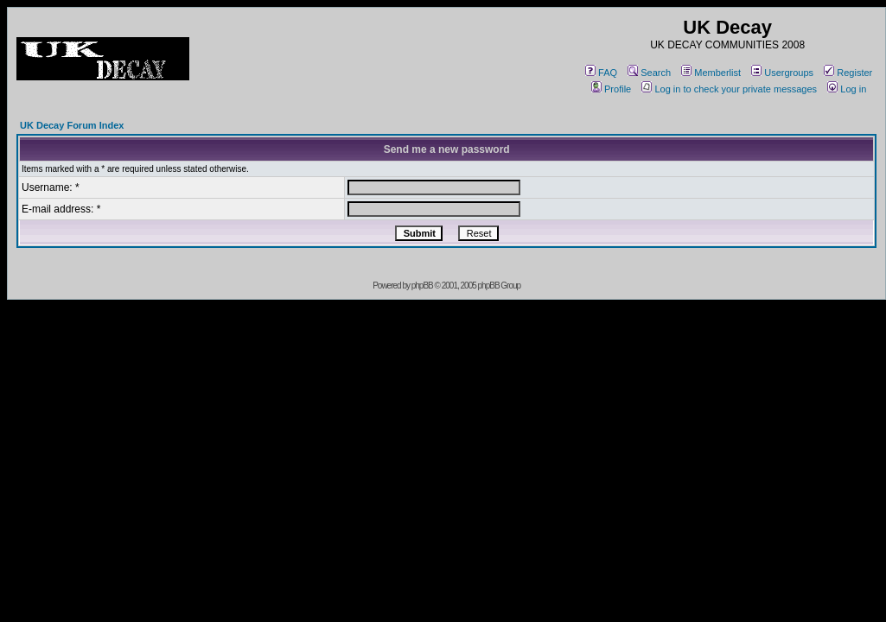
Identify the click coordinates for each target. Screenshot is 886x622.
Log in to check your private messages (729, 89)
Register (848, 72)
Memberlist (711, 72)
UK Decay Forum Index (72, 125)
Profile (611, 89)
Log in (846, 89)
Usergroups (782, 72)
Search (649, 72)
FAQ (601, 72)
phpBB (422, 285)
